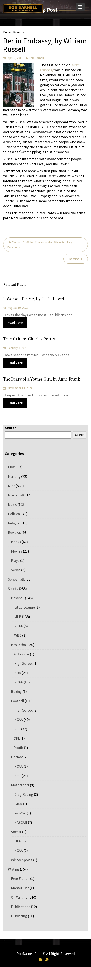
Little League (24, 607)
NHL (17, 775)
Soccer (16, 831)
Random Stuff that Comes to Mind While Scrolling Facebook (39, 244)
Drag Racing (23, 794)
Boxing (16, 691)
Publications (20, 906)
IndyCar (20, 813)
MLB (17, 616)
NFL (17, 728)
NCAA (18, 626)
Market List (20, 888)
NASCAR (20, 822)
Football (17, 700)
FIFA (17, 841)
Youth (18, 747)
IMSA (18, 803)
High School (23, 663)
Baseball (17, 598)
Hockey (17, 757)
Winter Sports (21, 859)
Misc (11, 485)
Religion (14, 523)
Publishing (19, 916)
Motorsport (20, 785)
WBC (17, 635)
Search (10, 427)
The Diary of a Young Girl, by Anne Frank (41, 379)
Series (15, 569)
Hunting (14, 476)
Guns (12, 467)
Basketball (19, 644)
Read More (15, 322)
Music (12, 504)
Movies (16, 551)
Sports (13, 588)
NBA (17, 672)
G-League (21, 654)
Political (14, 513)
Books (7, 32)
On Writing (19, 897)
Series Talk (16, 579)
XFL (17, 738)
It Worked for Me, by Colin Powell (34, 299)
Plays (15, 560)
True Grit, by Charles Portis (29, 339)
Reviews (18, 32)
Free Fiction (20, 878)
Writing (13, 869)
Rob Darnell (36, 58)
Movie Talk (16, 495)
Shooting (73, 259)
